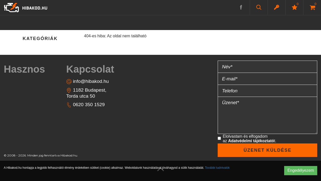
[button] (276, 7)
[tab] (27, 69)
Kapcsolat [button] (90, 69)
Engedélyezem (300, 170)
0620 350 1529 (85, 105)
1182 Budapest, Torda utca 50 (86, 92)
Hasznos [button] (24, 69)
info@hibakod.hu (87, 81)
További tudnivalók (217, 167)
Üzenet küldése (267, 150)
